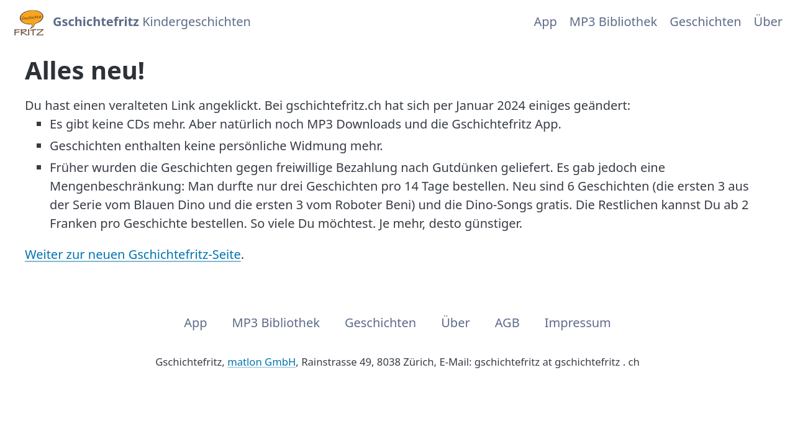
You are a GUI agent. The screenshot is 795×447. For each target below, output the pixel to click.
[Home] (27, 21)
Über (768, 21)
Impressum (578, 322)
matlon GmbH (261, 361)
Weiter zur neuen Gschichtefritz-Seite (133, 254)
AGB (507, 322)
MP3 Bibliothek (613, 21)
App (545, 21)
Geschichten (705, 21)
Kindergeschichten (152, 21)
